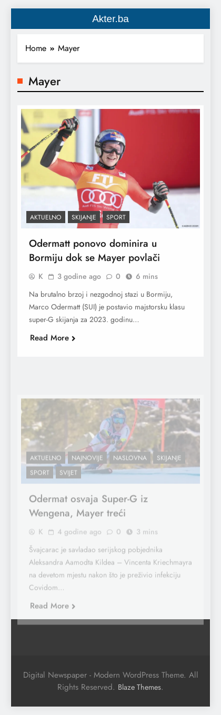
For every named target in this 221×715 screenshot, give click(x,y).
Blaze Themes (139, 687)
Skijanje (84, 220)
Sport (116, 220)
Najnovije (87, 467)
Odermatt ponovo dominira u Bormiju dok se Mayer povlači (94, 253)
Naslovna (130, 467)
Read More (53, 341)
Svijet (68, 482)
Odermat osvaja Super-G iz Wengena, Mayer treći (88, 515)
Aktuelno (46, 220)
